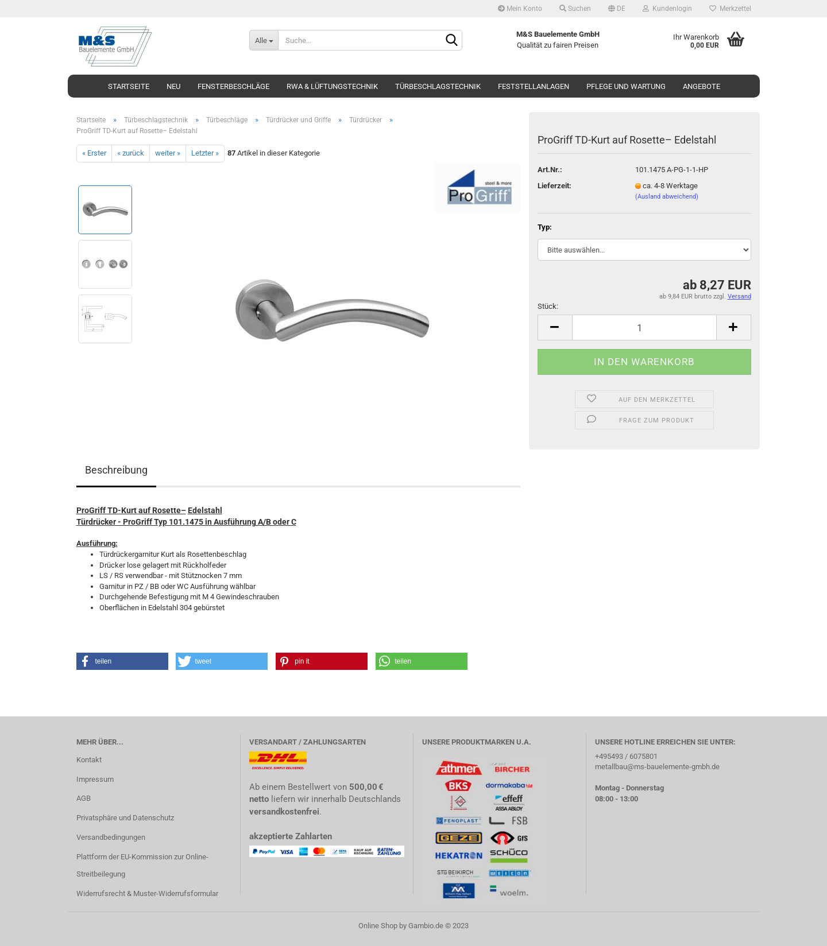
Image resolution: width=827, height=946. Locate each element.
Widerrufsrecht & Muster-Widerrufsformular (147, 893)
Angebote (701, 86)
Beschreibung (116, 470)
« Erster (94, 153)
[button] (122, 661)
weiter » (167, 153)
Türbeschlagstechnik (438, 86)
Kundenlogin (667, 9)
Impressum (95, 779)
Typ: (545, 227)
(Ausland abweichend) (666, 196)
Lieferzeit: (554, 185)
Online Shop (377, 925)
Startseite (128, 86)
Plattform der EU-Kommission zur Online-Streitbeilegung (142, 865)
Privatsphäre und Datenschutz (125, 817)
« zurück (130, 153)
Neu (173, 86)
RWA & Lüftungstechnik (332, 86)
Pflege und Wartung (626, 86)
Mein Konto (520, 9)
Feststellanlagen (533, 86)
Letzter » (205, 153)
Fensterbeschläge (233, 86)
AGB (83, 798)
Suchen (575, 9)
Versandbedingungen (110, 837)
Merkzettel (730, 9)
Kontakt (89, 759)
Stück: (548, 306)
